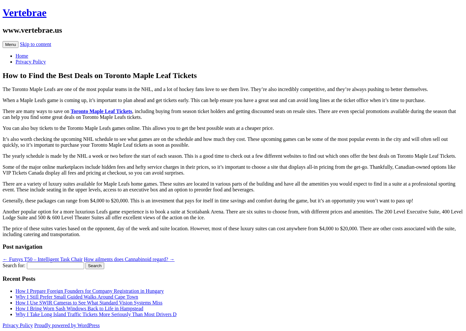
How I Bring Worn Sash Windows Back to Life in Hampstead (79, 308)
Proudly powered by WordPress (67, 325)
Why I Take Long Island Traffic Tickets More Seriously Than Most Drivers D (96, 314)
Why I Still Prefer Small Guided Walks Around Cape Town (77, 297)
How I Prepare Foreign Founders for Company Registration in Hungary (90, 291)
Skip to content (35, 44)
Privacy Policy (31, 61)
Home (22, 56)
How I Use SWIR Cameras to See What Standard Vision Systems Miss (89, 302)
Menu (10, 44)
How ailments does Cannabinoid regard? (129, 259)
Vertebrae (25, 12)
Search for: (14, 265)
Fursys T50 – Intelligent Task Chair (43, 259)
